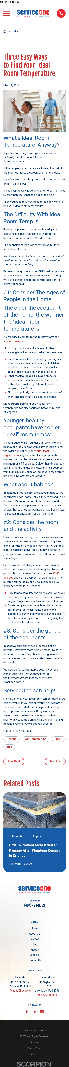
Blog (34, 944)
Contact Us (34, 960)
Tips (9, 747)
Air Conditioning (35, 739)
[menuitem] (34, 1042)
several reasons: (13, 341)
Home (34, 928)
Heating (11, 739)
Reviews (35, 939)
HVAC (59, 739)
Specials (34, 954)
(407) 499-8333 (34, 906)
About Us (34, 933)
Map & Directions (20, 990)
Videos (34, 949)
